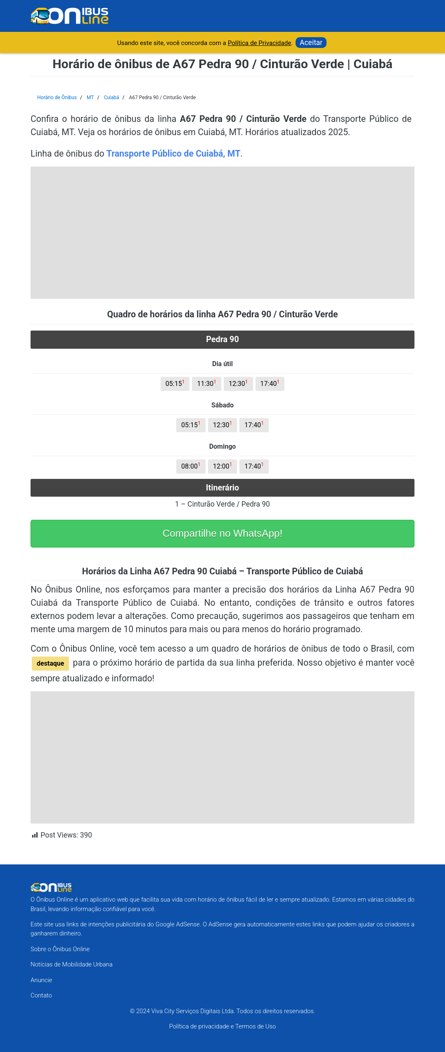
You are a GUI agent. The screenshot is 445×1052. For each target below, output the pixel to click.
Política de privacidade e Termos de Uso (222, 1026)
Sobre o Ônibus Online (60, 949)
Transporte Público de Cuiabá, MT (174, 153)
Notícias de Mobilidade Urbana (72, 964)
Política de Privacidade (259, 43)
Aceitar (311, 42)
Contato (41, 995)
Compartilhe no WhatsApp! (223, 533)
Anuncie (41, 980)
